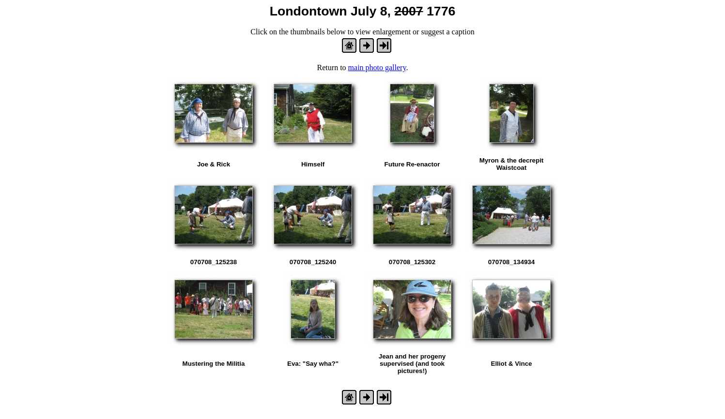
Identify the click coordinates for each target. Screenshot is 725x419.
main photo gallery (377, 67)
